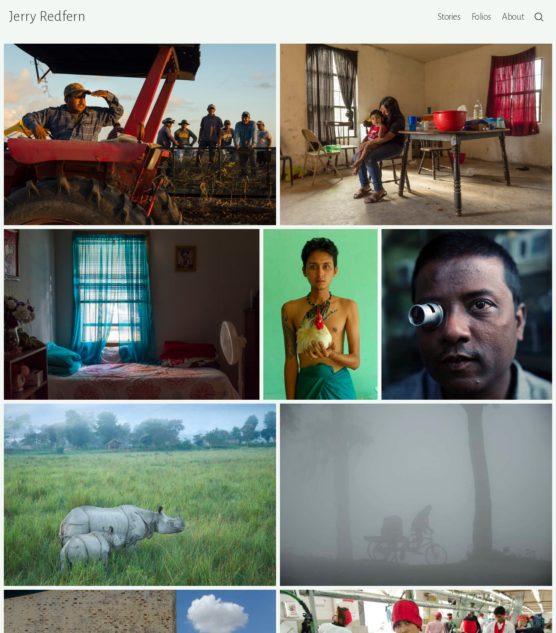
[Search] (539, 17)
